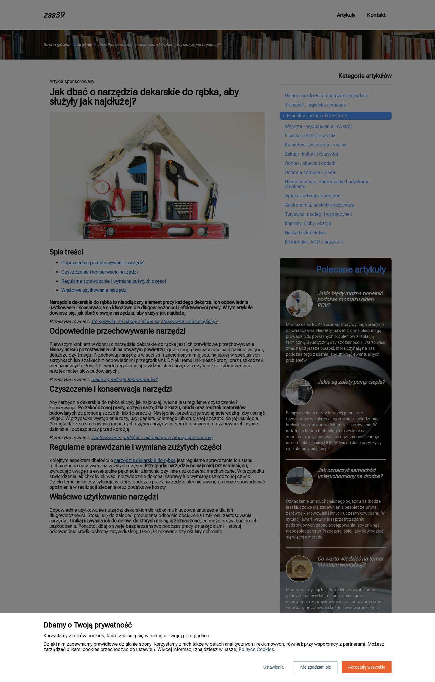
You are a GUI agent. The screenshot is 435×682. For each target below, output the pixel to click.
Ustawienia (273, 667)
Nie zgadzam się (315, 667)
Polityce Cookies (256, 649)
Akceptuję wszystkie (366, 667)
